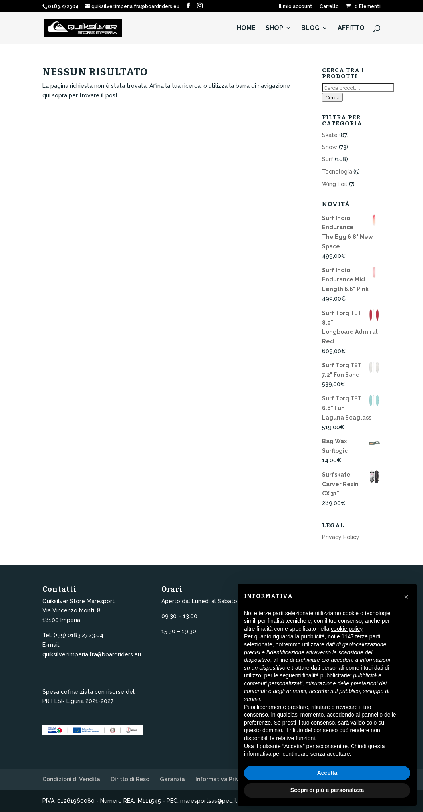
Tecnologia (337, 171)
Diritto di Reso (130, 779)
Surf (327, 159)
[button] (406, 596)
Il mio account (295, 6)
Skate (330, 135)
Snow (329, 147)
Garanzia (172, 779)
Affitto (351, 28)
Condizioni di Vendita (71, 779)
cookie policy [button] (346, 629)
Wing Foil (334, 184)
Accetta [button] (327, 773)
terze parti (367, 636)
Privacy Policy (340, 537)
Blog (310, 28)
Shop (274, 28)
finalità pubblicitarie (326, 675)
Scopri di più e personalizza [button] (327, 790)
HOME (246, 28)
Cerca (332, 97)
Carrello (329, 6)
